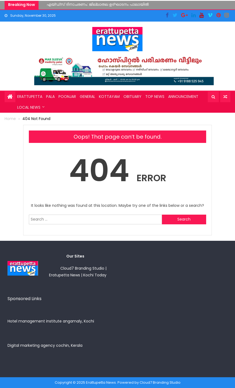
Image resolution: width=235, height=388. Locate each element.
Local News (28, 107)
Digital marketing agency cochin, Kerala (45, 345)
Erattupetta (29, 96)
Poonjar (67, 96)
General (87, 96)
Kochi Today (94, 275)
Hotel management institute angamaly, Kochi (51, 321)
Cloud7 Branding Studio (82, 268)
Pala (50, 96)
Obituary (132, 96)
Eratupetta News (64, 275)
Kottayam (109, 96)
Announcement (183, 96)
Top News (154, 96)
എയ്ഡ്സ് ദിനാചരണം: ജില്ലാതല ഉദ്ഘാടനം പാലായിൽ (98, 4)
